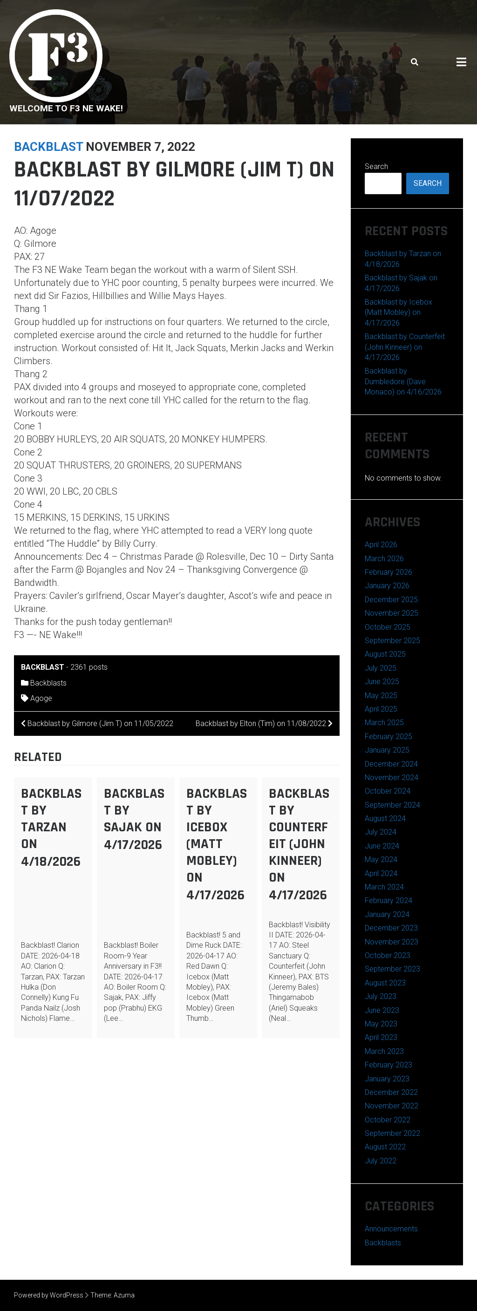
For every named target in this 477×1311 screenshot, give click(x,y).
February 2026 (388, 572)
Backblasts (48, 683)
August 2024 (385, 818)
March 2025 (384, 722)
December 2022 (391, 1092)
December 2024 (391, 764)
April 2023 (381, 1037)
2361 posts (89, 667)
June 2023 (382, 1010)
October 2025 (387, 627)
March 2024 (384, 887)
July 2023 (380, 996)
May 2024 (381, 859)
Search (376, 166)
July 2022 (380, 1160)
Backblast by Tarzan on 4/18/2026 (51, 827)
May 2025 (381, 695)
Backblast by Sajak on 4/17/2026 (134, 819)
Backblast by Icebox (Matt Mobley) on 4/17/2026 (216, 844)
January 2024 (387, 914)
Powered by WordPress (48, 1295)
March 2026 (384, 558)
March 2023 (384, 1051)
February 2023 (388, 1064)
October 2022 (387, 1119)
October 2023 (387, 955)
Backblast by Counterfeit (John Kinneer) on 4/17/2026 (299, 844)
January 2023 (387, 1078)
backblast (48, 147)
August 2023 (385, 982)
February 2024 (388, 900)
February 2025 (388, 736)
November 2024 (391, 777)
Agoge (41, 698)
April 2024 (381, 873)
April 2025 (381, 709)
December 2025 (391, 599)
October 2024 (387, 791)
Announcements (391, 1228)
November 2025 (391, 613)
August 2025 (385, 654)
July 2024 (380, 832)
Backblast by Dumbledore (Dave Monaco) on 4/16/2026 (403, 381)
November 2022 (391, 1105)
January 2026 (387, 585)
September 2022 (392, 1133)
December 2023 (391, 928)
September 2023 (392, 969)
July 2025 (380, 668)
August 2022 (385, 1146)
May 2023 (381, 1023)
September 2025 (392, 640)
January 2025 (387, 750)
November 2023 (391, 941)
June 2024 (382, 846)
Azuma (124, 1295)
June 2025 (382, 681)
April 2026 (381, 544)
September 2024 (392, 805)
